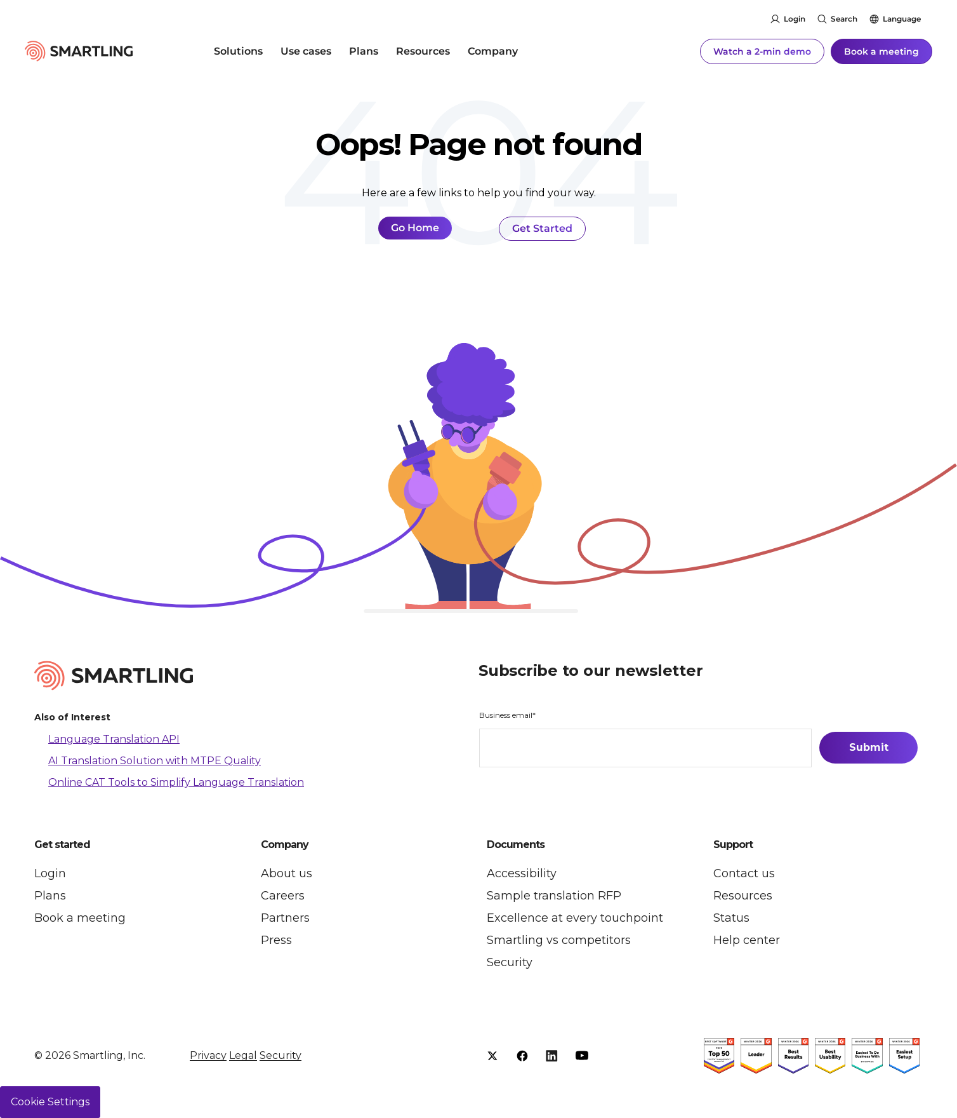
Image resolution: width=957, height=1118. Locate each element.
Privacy (208, 1055)
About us (286, 873)
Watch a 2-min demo (762, 51)
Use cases (305, 50)
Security (509, 962)
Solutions (238, 50)
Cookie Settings (50, 1102)
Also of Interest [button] (72, 718)
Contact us (744, 873)
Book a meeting (881, 51)
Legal (243, 1055)
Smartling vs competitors (559, 940)
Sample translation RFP (554, 896)
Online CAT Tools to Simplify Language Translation (176, 782)
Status (731, 918)
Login (794, 19)
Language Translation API (114, 739)
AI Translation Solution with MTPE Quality (154, 761)
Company (493, 50)
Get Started (542, 228)
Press (276, 940)
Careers (283, 896)
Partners (285, 918)
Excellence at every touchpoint (575, 918)
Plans (363, 50)
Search (844, 19)
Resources (423, 50)
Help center (746, 940)
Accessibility (522, 873)
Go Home (415, 228)
